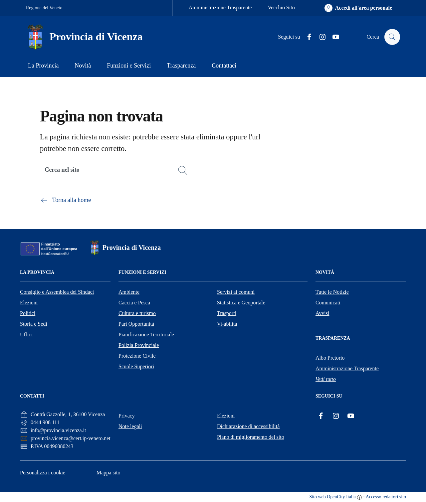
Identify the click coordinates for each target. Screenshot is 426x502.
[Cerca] (183, 170)
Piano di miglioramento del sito (250, 437)
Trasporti (226, 313)
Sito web (317, 496)
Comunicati (328, 302)
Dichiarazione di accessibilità (248, 426)
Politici (27, 313)
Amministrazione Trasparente (220, 7)
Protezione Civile (137, 356)
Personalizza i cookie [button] (42, 472)
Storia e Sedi (33, 324)
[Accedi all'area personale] (358, 8)
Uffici (26, 334)
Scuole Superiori (136, 366)
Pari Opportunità (136, 324)
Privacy (126, 415)
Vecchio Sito (281, 7)
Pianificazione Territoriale (146, 334)
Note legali (130, 426)
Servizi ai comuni (236, 292)
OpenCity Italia (341, 496)
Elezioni (29, 302)
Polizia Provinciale (138, 345)
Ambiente (128, 292)
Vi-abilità (227, 324)
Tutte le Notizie (332, 292)
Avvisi (322, 313)
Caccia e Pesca (134, 302)
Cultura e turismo (137, 313)
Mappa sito (108, 472)
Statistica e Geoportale (241, 302)
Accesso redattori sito (386, 496)
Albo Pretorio (330, 358)
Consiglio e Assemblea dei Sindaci (57, 292)
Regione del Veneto (44, 7)
